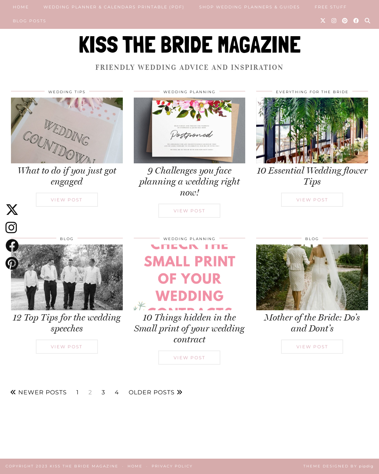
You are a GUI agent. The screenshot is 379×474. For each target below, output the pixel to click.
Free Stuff (331, 7)
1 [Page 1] (77, 392)
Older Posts (156, 392)
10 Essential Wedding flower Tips (312, 176)
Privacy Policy (172, 466)
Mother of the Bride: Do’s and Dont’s (312, 323)
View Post (67, 199)
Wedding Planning (189, 92)
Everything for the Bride (312, 92)
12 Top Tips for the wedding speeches (67, 323)
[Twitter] (323, 21)
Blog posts (29, 20)
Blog (67, 238)
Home (21, 7)
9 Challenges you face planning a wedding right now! (189, 181)
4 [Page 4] (117, 392)
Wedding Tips (67, 92)
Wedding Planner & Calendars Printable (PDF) (114, 7)
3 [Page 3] (103, 392)
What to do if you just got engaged (67, 176)
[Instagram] (334, 21)
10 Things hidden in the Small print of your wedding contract (189, 328)
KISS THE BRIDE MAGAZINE (190, 44)
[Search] (368, 21)
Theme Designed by (338, 466)
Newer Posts (38, 392)
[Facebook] (356, 21)
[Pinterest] (345, 21)
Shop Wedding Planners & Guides (249, 7)
